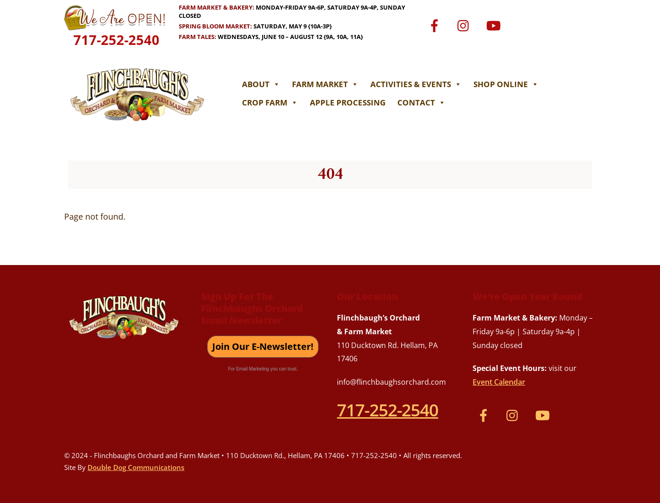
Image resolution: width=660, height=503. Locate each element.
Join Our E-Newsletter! (263, 346)
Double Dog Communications (136, 467)
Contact (421, 102)
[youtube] (494, 25)
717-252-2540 (116, 40)
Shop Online (506, 84)
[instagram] (465, 25)
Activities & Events (416, 84)
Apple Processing (347, 102)
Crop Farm (270, 102)
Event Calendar (499, 382)
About (261, 84)
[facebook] (436, 25)
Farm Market (325, 84)
